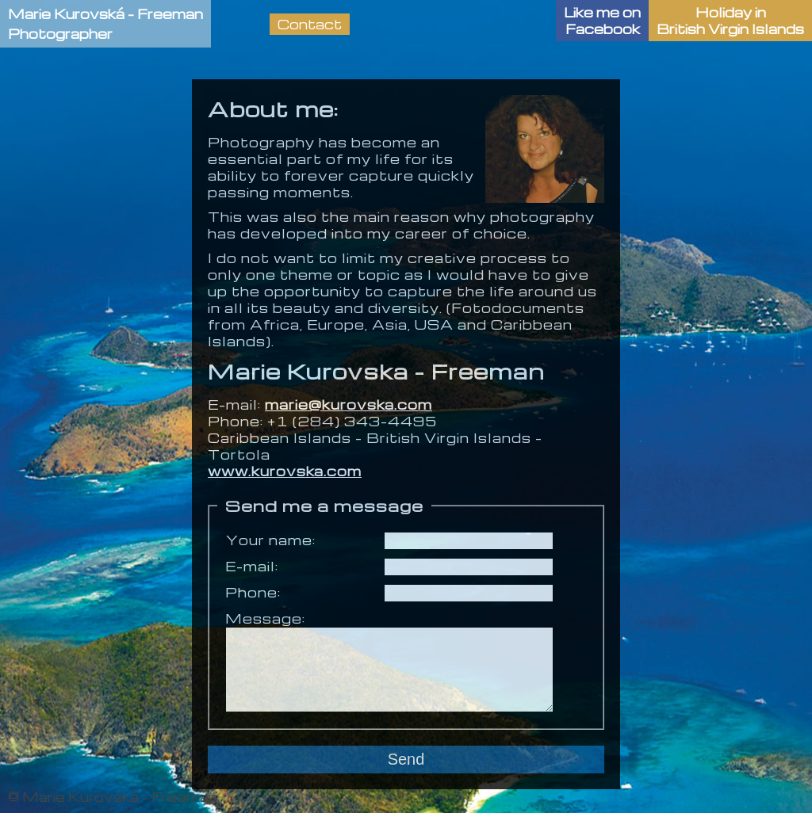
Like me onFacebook (602, 20)
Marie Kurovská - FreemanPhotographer (105, 24)
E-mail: (251, 566)
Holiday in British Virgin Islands (730, 20)
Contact (310, 24)
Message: (265, 618)
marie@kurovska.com (348, 404)
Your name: (270, 540)
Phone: (253, 592)
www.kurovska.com (285, 471)
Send (406, 759)
